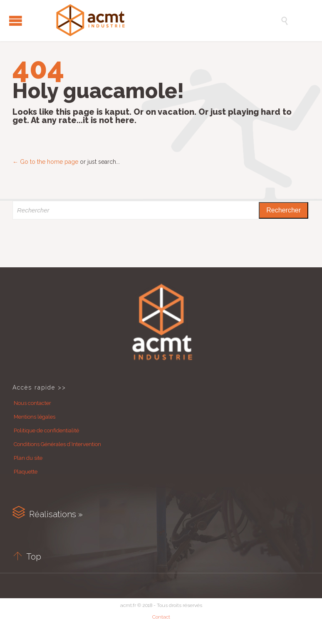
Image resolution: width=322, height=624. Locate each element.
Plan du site (28, 458)
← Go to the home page (45, 161)
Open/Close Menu (15, 20)
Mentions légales (34, 417)
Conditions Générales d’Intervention (57, 444)
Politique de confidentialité (46, 430)
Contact (161, 617)
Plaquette (25, 472)
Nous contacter (32, 403)
